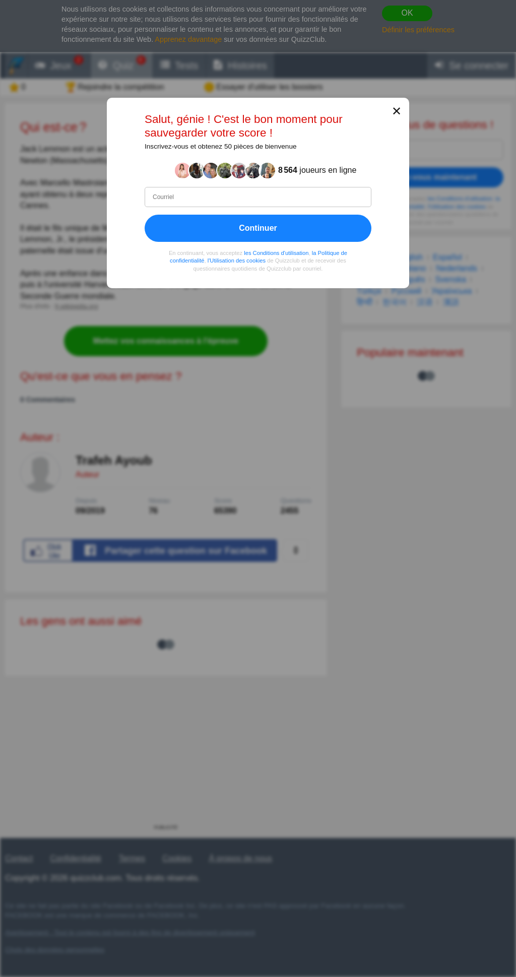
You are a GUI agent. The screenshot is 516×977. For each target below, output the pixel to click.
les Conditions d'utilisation (276, 253)
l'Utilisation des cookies (237, 260)
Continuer (258, 228)
